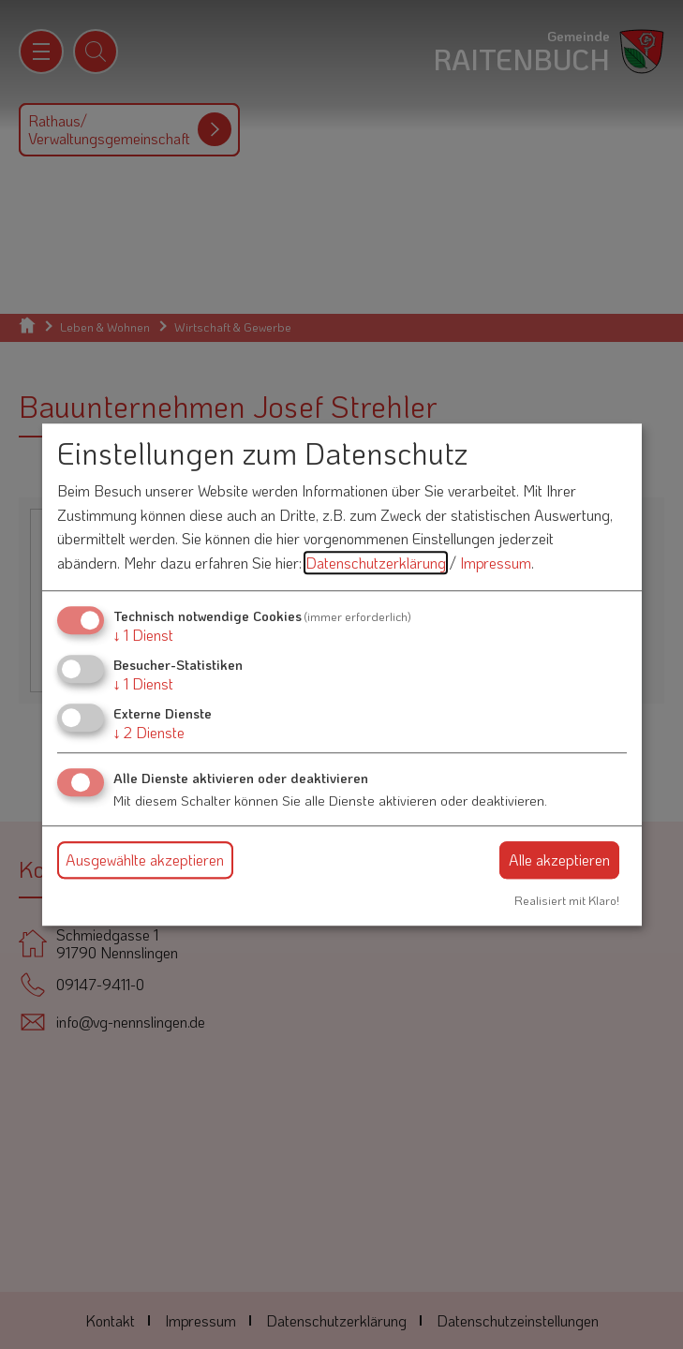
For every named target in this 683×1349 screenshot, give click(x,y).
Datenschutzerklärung (375, 562)
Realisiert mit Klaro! (566, 900)
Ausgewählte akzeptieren (145, 859)
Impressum (495, 562)
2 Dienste (149, 732)
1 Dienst (143, 635)
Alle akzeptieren (559, 859)
